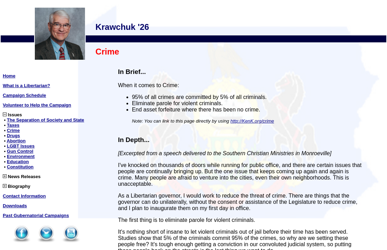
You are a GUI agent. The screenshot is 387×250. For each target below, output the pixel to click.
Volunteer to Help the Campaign (37, 105)
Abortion (16, 140)
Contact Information (24, 196)
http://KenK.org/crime (252, 121)
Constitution (20, 166)
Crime (13, 130)
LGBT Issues (20, 146)
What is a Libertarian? (26, 85)
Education (18, 161)
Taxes (13, 125)
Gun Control (20, 151)
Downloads (15, 205)
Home (9, 75)
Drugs (13, 135)
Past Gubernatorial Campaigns (36, 215)
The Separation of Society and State (45, 120)
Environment (20, 156)
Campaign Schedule (24, 95)
